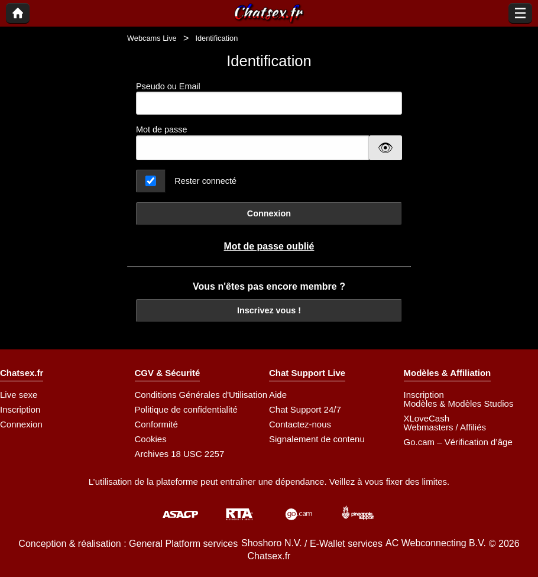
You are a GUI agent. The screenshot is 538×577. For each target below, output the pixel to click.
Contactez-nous (300, 424)
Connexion (269, 213)
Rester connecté (205, 181)
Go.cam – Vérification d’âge (458, 442)
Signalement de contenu (317, 439)
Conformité (156, 424)
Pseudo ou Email (269, 98)
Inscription (20, 409)
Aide (278, 395)
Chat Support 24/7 (305, 409)
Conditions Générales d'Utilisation (201, 395)
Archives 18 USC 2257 (180, 454)
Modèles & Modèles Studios (459, 403)
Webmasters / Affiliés (445, 427)
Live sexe (18, 395)
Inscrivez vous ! (269, 310)
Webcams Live (152, 38)
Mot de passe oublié (269, 246)
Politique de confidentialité (186, 409)
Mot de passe (161, 129)
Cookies (151, 439)
